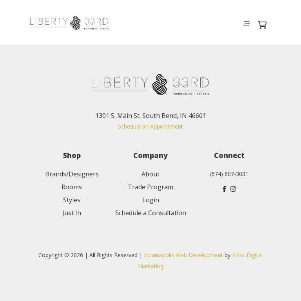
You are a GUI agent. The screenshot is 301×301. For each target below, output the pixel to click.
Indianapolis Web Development (183, 255)
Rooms (72, 187)
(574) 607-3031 (229, 174)
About (150, 174)
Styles (71, 200)
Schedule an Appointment (150, 126)
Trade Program (150, 187)
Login (150, 200)
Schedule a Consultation (150, 213)
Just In (71, 213)
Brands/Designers (72, 174)
